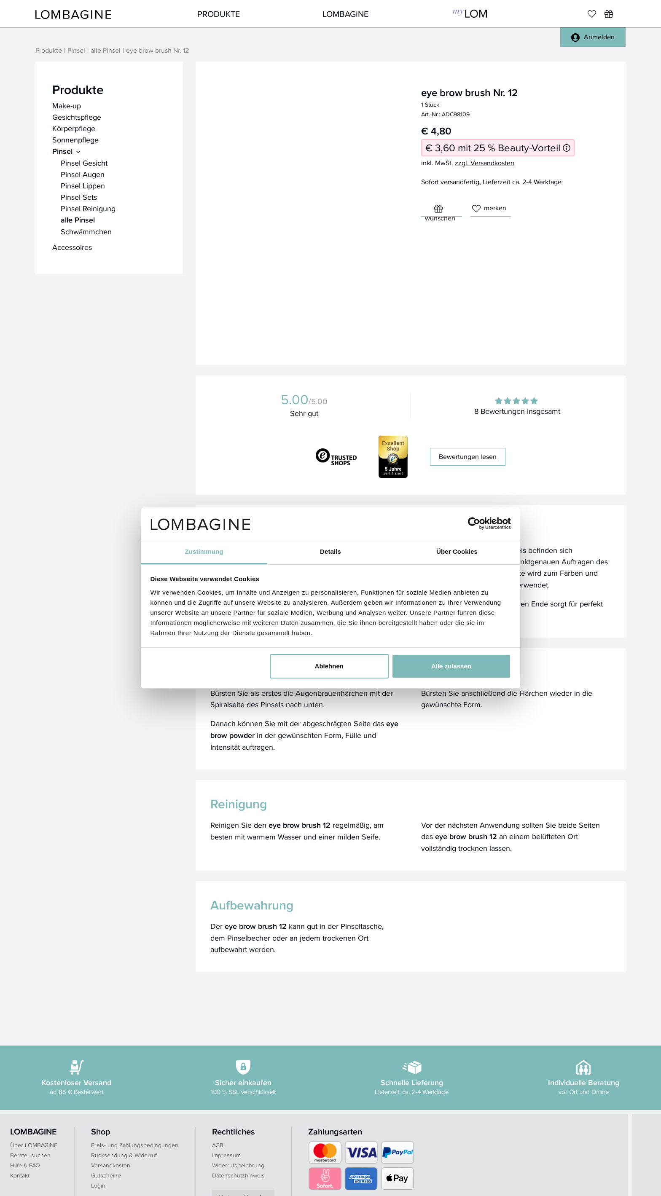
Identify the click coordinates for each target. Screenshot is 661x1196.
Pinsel (76, 50)
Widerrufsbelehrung (238, 1165)
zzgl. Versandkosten (484, 163)
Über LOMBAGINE (33, 1145)
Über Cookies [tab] (457, 551)
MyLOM (470, 13)
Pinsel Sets (79, 197)
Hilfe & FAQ (25, 1165)
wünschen (440, 210)
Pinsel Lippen (83, 185)
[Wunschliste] (609, 13)
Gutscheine (106, 1175)
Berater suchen (30, 1155)
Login (98, 1185)
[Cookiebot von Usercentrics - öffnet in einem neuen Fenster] (474, 523)
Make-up (66, 105)
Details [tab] (330, 551)
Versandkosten (110, 1165)
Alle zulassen (451, 666)
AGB (217, 1145)
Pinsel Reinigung (88, 208)
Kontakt (20, 1175)
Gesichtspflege (76, 117)
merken (489, 208)
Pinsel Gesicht (84, 163)
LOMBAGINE (345, 14)
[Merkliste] (592, 13)
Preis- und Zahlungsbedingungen (134, 1145)
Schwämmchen (86, 231)
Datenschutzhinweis (238, 1175)
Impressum (226, 1155)
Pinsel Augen (83, 174)
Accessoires (72, 247)
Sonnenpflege (75, 139)
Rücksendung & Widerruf (124, 1155)
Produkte (218, 14)
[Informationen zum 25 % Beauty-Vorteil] (566, 148)
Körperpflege (73, 128)
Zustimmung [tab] (204, 551)
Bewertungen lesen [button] (468, 456)
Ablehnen (329, 666)
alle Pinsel (106, 50)
